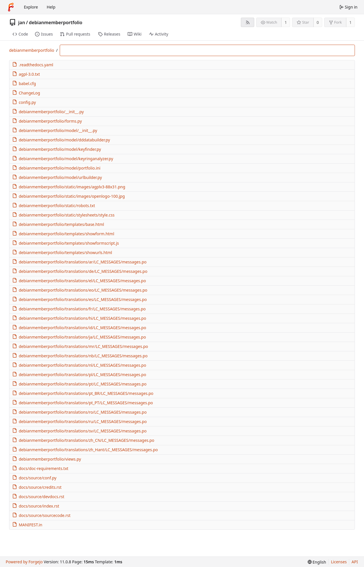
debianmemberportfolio (55, 22)
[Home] (11, 7)
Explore (31, 7)
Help (51, 7)
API (354, 561)
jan (21, 22)
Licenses (339, 561)
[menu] (317, 562)
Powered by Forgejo (24, 561)
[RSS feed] (247, 22)
